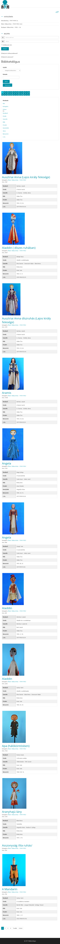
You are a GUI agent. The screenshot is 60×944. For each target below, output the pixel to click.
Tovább (15, 928)
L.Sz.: (4, 137)
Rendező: (5, 113)
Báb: (4, 122)
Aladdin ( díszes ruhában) (18, 248)
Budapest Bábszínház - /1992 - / (11, 27)
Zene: (4, 131)
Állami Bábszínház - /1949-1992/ (11, 24)
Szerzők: (5, 119)
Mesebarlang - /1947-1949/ (9, 20)
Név (4, 103)
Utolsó (20, 928)
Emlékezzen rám (6, 45)
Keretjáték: (6, 128)
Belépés (5, 48)
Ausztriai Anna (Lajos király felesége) (26, 177)
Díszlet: (5, 125)
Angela (6, 463)
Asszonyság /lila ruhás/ (17, 845)
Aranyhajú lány (12, 812)
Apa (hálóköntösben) (15, 746)
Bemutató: (6, 134)
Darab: (4, 116)
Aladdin (7, 608)
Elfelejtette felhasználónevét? (9, 53)
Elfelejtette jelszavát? (7, 57)
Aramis (6, 393)
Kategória (5, 106)
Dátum (4, 109)
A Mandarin (9, 889)
